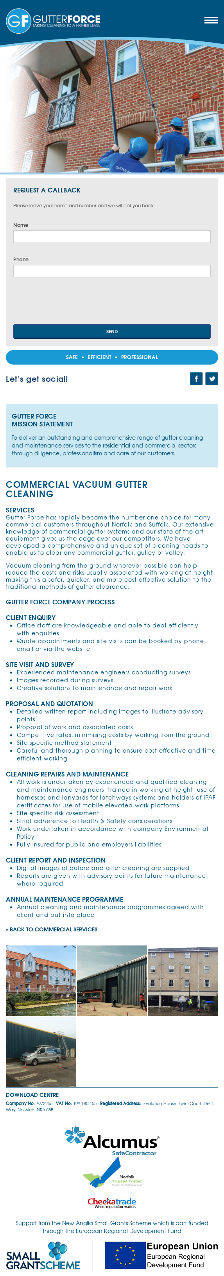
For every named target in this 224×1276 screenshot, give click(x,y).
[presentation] (72, 303)
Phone (21, 259)
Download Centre (32, 1094)
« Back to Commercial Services (51, 929)
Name (20, 225)
